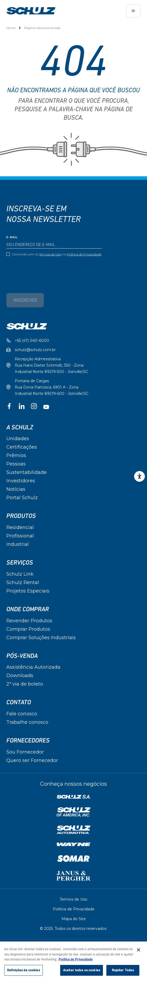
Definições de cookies (23, 972)
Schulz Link (20, 574)
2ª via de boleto (24, 684)
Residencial (20, 527)
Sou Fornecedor (25, 752)
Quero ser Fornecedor (32, 760)
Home (11, 28)
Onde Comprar (27, 609)
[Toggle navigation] (133, 10)
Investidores (20, 481)
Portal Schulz (22, 498)
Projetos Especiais (27, 591)
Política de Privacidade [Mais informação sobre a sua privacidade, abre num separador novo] (76, 962)
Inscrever (25, 300)
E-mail (12, 237)
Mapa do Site (73, 918)
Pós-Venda (22, 656)
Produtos (21, 516)
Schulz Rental (22, 582)
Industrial (17, 544)
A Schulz (19, 427)
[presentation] (46, 270)
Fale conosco (21, 714)
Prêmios (16, 455)
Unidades (17, 438)
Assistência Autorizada (33, 667)
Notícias (15, 489)
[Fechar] (138, 952)
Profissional (20, 536)
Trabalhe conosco (27, 722)
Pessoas (16, 464)
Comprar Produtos (28, 629)
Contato (18, 702)
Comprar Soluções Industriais (41, 637)
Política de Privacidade (84, 254)
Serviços (19, 563)
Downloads (19, 675)
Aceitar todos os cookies (81, 972)
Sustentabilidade (26, 472)
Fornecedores (28, 740)
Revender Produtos (29, 621)
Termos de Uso (50, 254)
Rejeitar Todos (123, 972)
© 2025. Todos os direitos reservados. (73, 928)
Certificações (21, 447)
